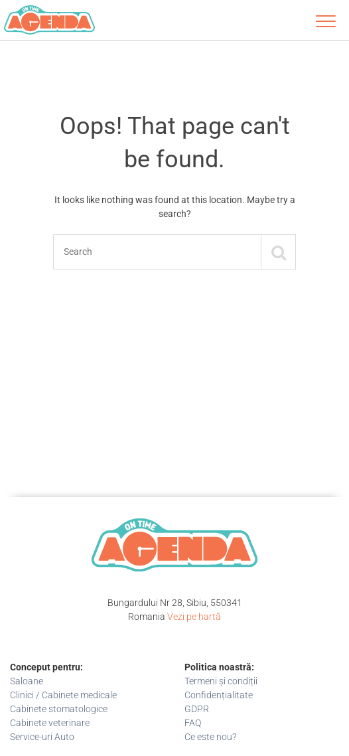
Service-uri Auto (42, 736)
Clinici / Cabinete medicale (63, 695)
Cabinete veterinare (50, 723)
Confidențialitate (218, 695)
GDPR (196, 709)
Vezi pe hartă (194, 616)
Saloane (26, 681)
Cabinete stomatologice (58, 709)
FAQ (192, 723)
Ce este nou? (210, 736)
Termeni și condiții (220, 681)
